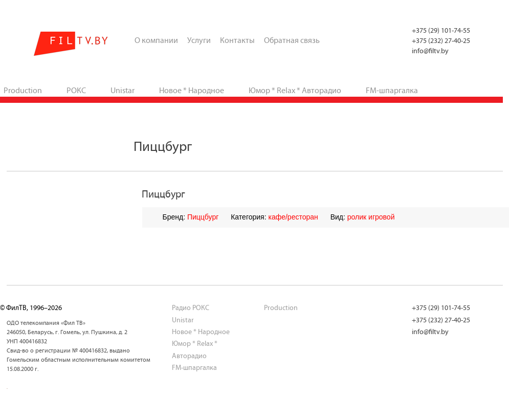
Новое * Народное (191, 90)
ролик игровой (371, 217)
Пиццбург (202, 217)
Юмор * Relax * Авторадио (295, 90)
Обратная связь (292, 40)
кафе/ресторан (293, 217)
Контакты (237, 40)
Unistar (122, 90)
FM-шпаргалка (392, 90)
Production (281, 307)
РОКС (76, 90)
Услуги (199, 40)
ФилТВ (71, 44)
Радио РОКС (190, 307)
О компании (156, 40)
